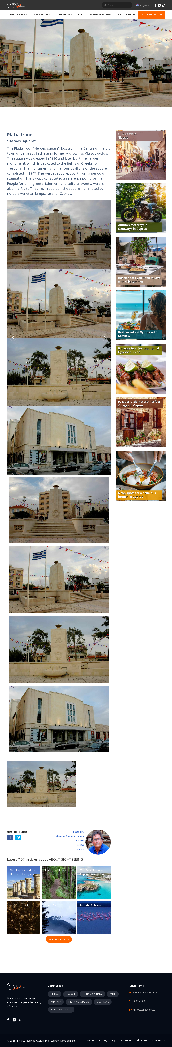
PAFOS (113, 994)
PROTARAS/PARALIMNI (78, 1001)
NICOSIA (55, 994)
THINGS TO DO (41, 14)
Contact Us (158, 1040)
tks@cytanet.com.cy (144, 1009)
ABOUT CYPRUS (19, 14)
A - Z (81, 14)
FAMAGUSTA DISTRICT (61, 1009)
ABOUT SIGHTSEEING (66, 859)
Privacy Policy (107, 1040)
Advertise (126, 1040)
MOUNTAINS (103, 1001)
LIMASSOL (70, 994)
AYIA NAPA (56, 1001)
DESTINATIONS (64, 14)
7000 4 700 (139, 1001)
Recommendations (101, 14)
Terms (90, 1040)
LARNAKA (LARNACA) (92, 994)
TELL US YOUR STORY (151, 14)
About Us (142, 1040)
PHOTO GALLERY (126, 14)
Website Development (63, 1040)
